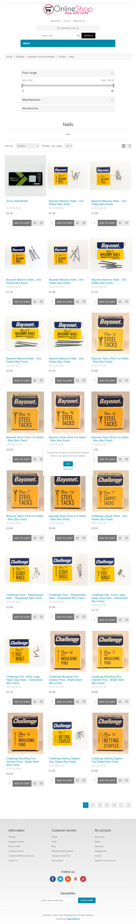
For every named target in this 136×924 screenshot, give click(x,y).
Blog (53, 846)
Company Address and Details (21, 856)
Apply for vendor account (105, 860)
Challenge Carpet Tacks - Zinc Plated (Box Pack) (109, 518)
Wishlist (98, 856)
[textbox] (61, 35)
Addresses (99, 846)
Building (20, 56)
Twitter (60, 879)
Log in (67, 21)
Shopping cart (100, 851)
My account (99, 837)
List (129, 145)
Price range (29, 72)
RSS (68, 879)
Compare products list (61, 856)
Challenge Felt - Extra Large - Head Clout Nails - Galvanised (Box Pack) (109, 598)
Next (121, 805)
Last (128, 805)
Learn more (68, 469)
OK (68, 464)
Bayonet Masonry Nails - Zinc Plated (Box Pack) (66, 203)
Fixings (61, 56)
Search (55, 837)
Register (55, 21)
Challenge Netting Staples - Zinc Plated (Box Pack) (65, 760)
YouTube (76, 879)
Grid (123, 145)
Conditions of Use (16, 851)
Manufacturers (31, 99)
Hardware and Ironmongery (41, 56)
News (54, 842)
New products (57, 860)
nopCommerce (73, 919)
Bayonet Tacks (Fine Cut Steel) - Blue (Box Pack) (109, 360)
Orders (98, 842)
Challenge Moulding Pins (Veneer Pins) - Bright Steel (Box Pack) (65, 680)
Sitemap (12, 837)
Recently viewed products (62, 851)
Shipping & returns (16, 842)
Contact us (13, 860)
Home (9, 56)
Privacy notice (14, 846)
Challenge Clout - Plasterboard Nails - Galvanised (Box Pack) (24, 596)
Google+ (83, 879)
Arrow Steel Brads (17, 201)
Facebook (53, 879)
